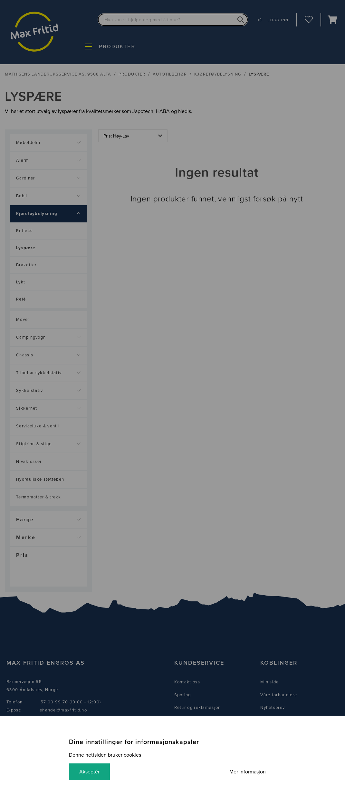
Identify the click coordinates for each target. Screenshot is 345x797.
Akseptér (89, 772)
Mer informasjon (247, 772)
